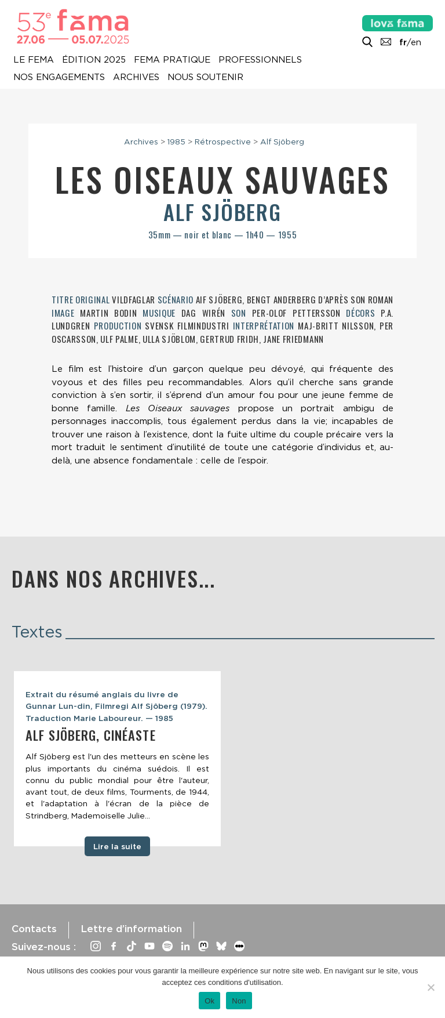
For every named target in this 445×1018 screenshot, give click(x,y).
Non (239, 1001)
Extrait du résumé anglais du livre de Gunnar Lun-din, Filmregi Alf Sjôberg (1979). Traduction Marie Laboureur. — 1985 (116, 706)
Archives (136, 77)
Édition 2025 (94, 60)
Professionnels (260, 60)
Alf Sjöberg (282, 141)
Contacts (34, 928)
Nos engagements (59, 77)
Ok (209, 1001)
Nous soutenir (205, 77)
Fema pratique (172, 60)
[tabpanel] (117, 758)
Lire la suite (117, 846)
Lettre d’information (131, 928)
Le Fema (33, 60)
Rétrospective (223, 141)
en (416, 42)
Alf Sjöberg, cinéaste (90, 735)
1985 (176, 141)
